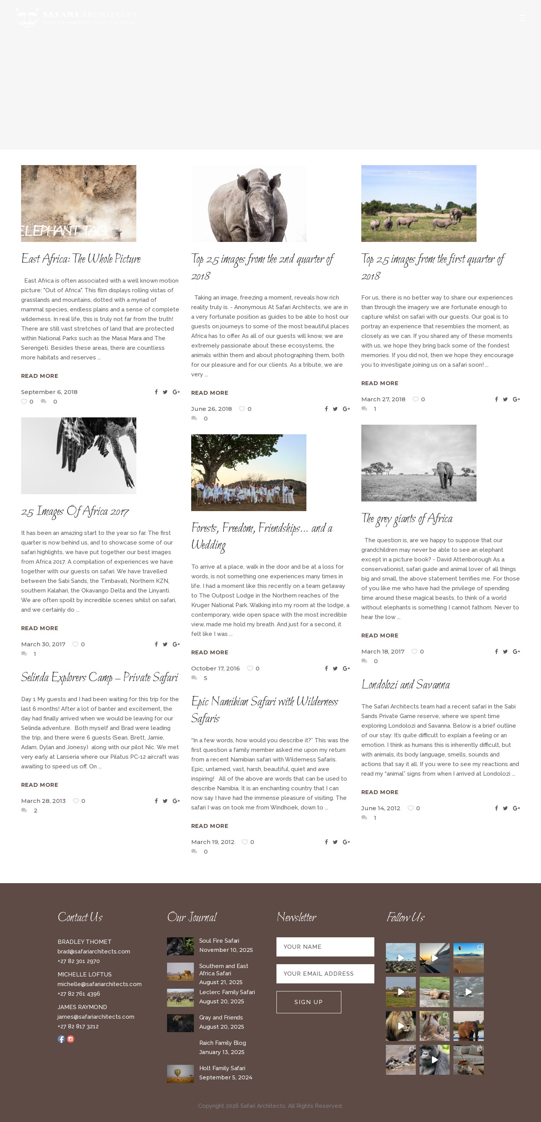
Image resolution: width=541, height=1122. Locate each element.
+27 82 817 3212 (78, 1026)
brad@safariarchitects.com (94, 951)
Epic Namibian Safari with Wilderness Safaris (264, 711)
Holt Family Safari (222, 1068)
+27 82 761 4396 (79, 993)
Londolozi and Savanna (405, 685)
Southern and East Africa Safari (224, 970)
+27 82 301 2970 (79, 961)
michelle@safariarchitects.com (100, 984)
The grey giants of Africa (407, 519)
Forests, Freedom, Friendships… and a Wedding (262, 537)
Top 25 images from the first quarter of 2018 (432, 268)
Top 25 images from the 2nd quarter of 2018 (262, 268)
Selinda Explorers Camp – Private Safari (99, 678)
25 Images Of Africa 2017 (75, 511)
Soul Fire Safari (219, 940)
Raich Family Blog (223, 1042)
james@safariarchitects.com (96, 1016)
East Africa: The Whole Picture (81, 259)
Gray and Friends (221, 1017)
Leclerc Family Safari (227, 992)
